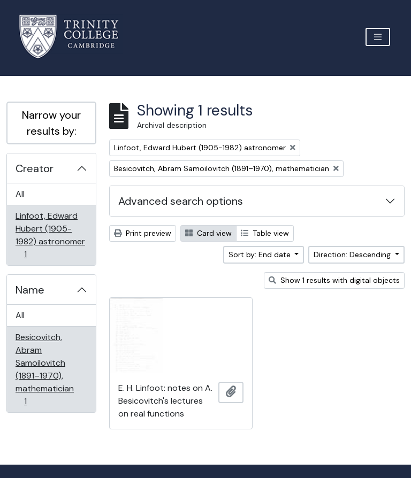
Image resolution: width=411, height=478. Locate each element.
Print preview (142, 233)
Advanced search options (180, 201)
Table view (265, 233)
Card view (208, 233)
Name (30, 290)
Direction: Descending (353, 254)
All (20, 193)
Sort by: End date (261, 254)
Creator (35, 168)
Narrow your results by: (51, 123)
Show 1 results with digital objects (334, 280)
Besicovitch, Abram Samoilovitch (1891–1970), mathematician (44, 369)
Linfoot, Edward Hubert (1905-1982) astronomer (50, 235)
